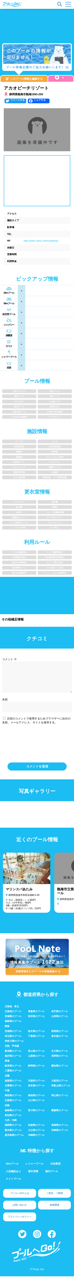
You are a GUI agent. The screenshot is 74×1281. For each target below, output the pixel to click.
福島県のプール (13, 1025)
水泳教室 (55, 1168)
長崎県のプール (59, 1129)
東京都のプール (59, 1040)
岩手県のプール (59, 1016)
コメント (9, 659)
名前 (5, 704)
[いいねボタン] (57, 77)
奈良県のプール (36, 1090)
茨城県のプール (13, 1036)
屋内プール (51, 1176)
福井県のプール (13, 1060)
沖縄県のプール (36, 1139)
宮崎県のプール (59, 1134)
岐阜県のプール (13, 1070)
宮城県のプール (13, 1021)
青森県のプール (36, 1016)
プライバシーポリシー (19, 1221)
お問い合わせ (19, 1209)
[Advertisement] (37, 23)
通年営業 (33, 1176)
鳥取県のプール (13, 1100)
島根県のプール (36, 1100)
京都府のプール (36, 1085)
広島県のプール (13, 1105)
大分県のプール (36, 1134)
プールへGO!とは (19, 1198)
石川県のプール (59, 1055)
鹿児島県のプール (14, 1139)
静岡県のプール (36, 1070)
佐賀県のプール (36, 1129)
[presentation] (37, 747)
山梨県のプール (36, 1060)
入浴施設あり (13, 1176)
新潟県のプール (13, 1055)
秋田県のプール (36, 1021)
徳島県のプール (13, 1115)
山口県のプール (36, 1105)
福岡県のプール (13, 1129)
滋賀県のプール (13, 1085)
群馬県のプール (59, 1036)
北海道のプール (13, 1016)
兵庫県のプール (13, 1090)
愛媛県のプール (59, 1115)
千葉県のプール (36, 1040)
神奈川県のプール (14, 1045)
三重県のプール (13, 1075)
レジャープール (34, 1168)
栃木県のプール (36, 1036)
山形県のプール (59, 1021)
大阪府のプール (59, 1085)
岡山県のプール (59, 1100)
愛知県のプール (59, 1070)
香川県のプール (36, 1115)
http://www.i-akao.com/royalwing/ (41, 240)
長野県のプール (59, 1060)
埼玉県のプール (13, 1040)
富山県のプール (36, 1055)
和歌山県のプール (60, 1090)
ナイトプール (13, 1183)
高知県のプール (13, 1120)
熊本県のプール (13, 1134)
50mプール (12, 1168)
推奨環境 (54, 1209)
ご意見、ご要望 (54, 1198)
